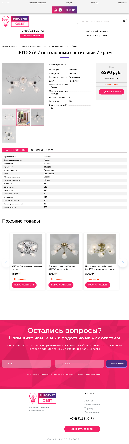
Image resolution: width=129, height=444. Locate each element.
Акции (69, 3)
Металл (54, 94)
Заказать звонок (32, 36)
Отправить (117, 363)
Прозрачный (74, 81)
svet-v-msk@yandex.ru (97, 31)
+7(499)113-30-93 (32, 30)
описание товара (42, 150)
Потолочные (35, 46)
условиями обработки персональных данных (83, 374)
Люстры (24, 46)
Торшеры (89, 408)
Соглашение (91, 412)
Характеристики (15, 150)
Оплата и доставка (37, 3)
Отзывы (94, 3)
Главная (5, 46)
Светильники (92, 404)
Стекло (54, 87)
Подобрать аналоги (111, 92)
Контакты (122, 3)
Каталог (14, 46)
